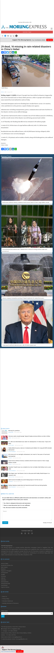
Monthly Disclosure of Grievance (10, 603)
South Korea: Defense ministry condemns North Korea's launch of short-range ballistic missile (25, 202)
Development (4, 572)
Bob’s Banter (4, 567)
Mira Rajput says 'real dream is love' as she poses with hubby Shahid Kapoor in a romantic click (29, 474)
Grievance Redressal (7, 601)
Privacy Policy (5, 598)
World (2, 92)
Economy (3, 576)
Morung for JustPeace (14, 430)
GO (3, 616)
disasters (3, 143)
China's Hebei (4, 145)
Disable (3, 574)
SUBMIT (5, 522)
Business (10, 481)
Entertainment (12, 451)
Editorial (3, 578)
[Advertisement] (27, 10)
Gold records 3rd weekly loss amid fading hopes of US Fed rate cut (25, 479)
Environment (4, 585)
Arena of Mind (4, 563)
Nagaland (10, 432)
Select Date (4, 611)
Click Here (49, 40)
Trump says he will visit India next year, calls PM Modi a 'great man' (19, 345)
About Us (4, 596)
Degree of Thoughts (6, 570)
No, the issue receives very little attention (14, 507)
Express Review (5, 587)
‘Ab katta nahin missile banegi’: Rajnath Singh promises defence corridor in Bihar (29, 436)
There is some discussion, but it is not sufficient (16, 505)
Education (3, 580)
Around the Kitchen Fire (7, 565)
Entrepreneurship (5, 583)
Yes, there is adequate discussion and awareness (16, 503)
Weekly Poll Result (47, 522)
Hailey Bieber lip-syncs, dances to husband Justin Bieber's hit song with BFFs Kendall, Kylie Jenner (30, 448)
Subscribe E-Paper (27, 32)
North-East (11, 445)
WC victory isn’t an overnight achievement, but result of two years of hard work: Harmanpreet (29, 455)
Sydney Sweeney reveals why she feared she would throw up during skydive (27, 485)
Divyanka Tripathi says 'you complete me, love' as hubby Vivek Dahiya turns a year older (29, 468)
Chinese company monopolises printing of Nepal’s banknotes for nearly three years (23, 298)
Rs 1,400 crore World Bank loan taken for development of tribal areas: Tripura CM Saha (29, 442)
